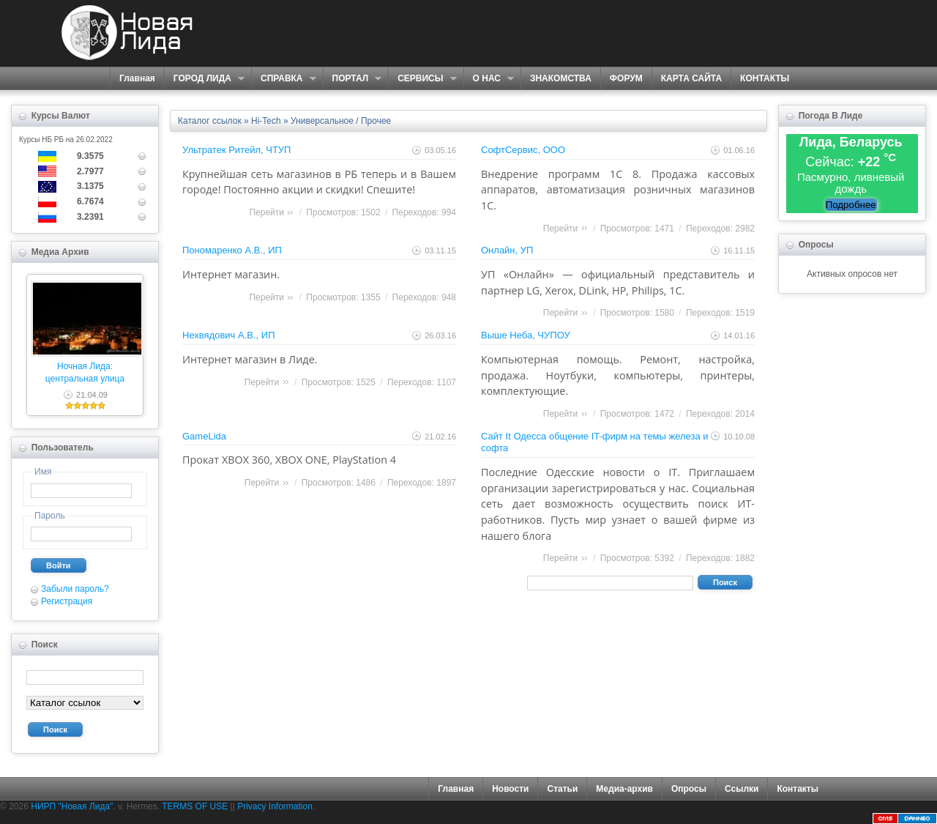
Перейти (266, 212)
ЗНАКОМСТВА (560, 78)
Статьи (562, 789)
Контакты (797, 789)
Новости (510, 789)
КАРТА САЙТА (691, 78)
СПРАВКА (283, 78)
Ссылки (741, 789)
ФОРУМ (626, 78)
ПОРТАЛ (352, 78)
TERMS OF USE (195, 806)
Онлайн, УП (507, 250)
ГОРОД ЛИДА (204, 78)
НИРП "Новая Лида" (72, 806)
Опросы (688, 789)
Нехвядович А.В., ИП (228, 335)
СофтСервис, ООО (523, 149)
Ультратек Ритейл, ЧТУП (236, 149)
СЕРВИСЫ (422, 78)
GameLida (204, 436)
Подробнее (851, 204)
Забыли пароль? (75, 589)
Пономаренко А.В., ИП (232, 250)
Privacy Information (275, 806)
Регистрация (66, 601)
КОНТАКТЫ (764, 78)
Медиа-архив (624, 789)
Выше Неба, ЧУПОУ (525, 335)
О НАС (488, 78)
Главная (137, 78)
